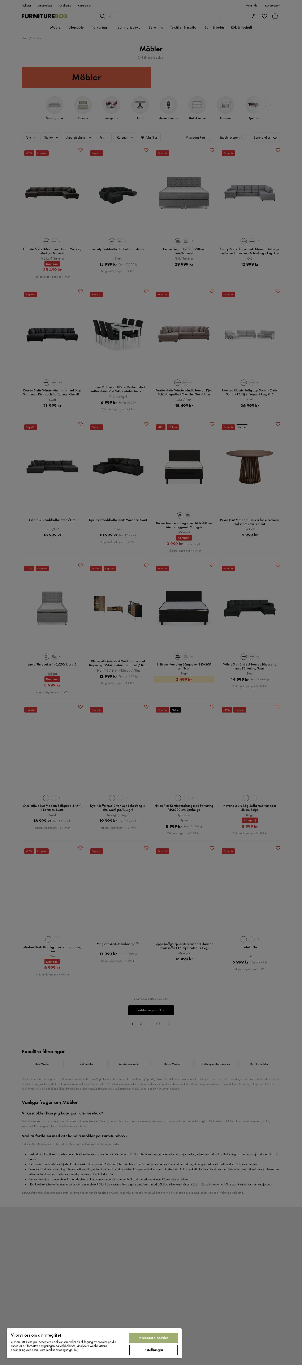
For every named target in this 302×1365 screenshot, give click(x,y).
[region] (94, 1343)
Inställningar (153, 1349)
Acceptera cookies (153, 1337)
